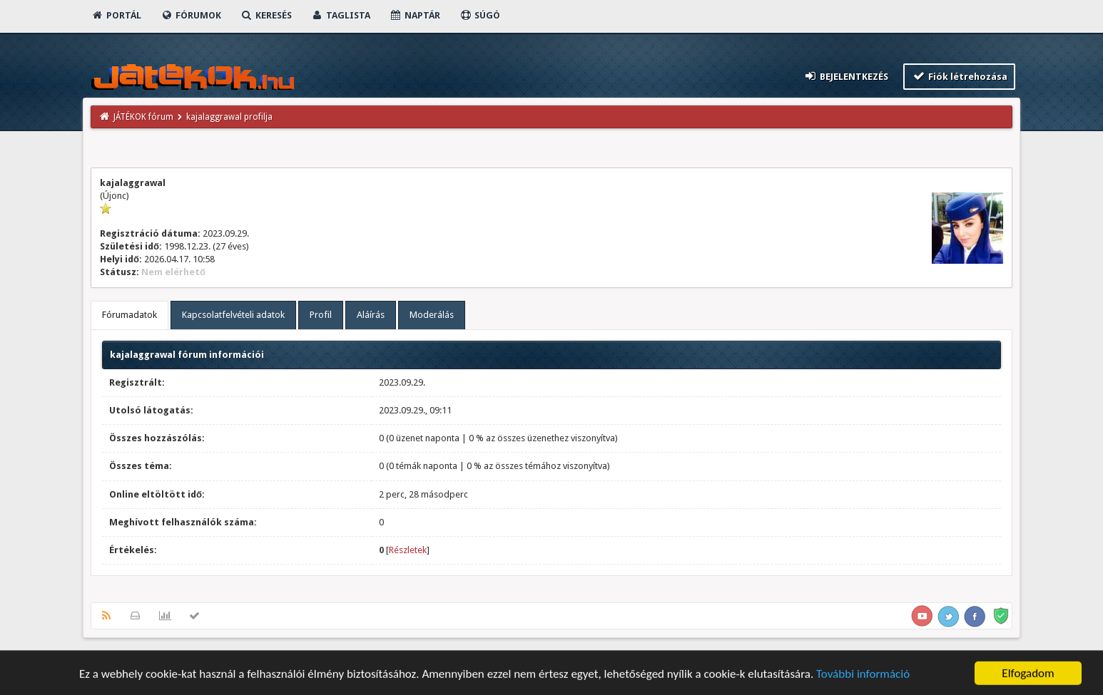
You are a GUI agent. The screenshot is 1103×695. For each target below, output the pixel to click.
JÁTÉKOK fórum (143, 117)
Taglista (340, 15)
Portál (116, 15)
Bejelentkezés (846, 76)
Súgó (479, 15)
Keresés (266, 15)
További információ (863, 676)
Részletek (408, 550)
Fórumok (191, 15)
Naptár (415, 15)
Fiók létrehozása (959, 76)
